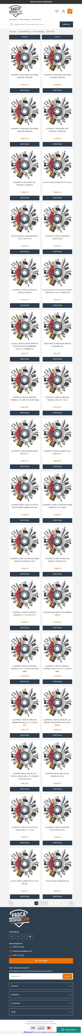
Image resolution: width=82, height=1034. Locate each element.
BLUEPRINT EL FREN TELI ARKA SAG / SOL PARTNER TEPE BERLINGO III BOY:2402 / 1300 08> (57, 722)
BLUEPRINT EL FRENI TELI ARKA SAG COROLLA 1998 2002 (25, 291)
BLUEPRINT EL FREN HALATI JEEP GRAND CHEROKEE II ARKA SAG (24, 76)
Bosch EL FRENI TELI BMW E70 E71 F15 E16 (57, 182)
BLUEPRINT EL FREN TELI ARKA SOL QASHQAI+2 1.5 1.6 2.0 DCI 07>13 (24, 613)
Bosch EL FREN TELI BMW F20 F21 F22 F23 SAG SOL (25, 882)
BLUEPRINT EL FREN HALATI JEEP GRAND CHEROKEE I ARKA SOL (24, 130)
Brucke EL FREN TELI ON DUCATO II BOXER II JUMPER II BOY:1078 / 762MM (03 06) (57, 291)
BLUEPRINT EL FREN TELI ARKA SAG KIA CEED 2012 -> (25, 452)
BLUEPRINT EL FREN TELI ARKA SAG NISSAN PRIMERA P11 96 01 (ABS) (57, 506)
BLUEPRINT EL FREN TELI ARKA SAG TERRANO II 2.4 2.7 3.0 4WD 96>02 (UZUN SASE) (25, 668)
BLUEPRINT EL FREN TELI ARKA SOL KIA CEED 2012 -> (57, 452)
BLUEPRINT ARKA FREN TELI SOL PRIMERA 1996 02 (57, 613)
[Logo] (15, 11)
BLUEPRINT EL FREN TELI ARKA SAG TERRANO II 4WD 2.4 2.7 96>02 (57, 398)
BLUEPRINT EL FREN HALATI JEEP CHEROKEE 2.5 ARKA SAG (57, 130)
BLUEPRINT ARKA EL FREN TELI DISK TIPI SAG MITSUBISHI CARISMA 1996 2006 (24, 506)
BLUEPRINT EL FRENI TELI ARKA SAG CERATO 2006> (57, 237)
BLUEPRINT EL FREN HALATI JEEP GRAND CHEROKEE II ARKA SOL (57, 76)
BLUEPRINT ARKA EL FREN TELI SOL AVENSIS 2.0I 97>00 (57, 775)
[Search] (41, 24)
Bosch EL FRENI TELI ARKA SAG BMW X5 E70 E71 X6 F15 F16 (24, 237)
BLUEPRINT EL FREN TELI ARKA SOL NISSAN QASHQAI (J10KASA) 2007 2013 (24, 560)
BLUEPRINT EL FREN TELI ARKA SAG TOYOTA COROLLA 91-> (57, 828)
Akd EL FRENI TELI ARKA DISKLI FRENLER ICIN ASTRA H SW (57, 345)
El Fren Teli (50, 31)
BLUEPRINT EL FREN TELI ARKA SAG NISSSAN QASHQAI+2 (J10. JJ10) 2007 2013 (25, 722)
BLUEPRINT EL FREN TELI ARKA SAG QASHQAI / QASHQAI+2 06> (57, 560)
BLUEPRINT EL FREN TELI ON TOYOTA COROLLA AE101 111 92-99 (24, 828)
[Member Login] (63, 11)
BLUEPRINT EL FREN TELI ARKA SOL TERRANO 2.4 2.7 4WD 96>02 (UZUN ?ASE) (24, 398)
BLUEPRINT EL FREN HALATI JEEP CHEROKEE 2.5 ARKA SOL (25, 184)
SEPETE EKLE (24, 90)
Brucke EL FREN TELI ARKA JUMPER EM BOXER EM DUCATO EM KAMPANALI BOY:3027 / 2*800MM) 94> (25, 346)
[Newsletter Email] (41, 976)
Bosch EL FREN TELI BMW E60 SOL (57, 881)
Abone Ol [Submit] (67, 976)
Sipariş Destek (69, 1029)
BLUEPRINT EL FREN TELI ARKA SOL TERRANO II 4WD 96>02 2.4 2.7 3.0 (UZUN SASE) (57, 668)
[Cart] (70, 11)
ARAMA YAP (66, 24)
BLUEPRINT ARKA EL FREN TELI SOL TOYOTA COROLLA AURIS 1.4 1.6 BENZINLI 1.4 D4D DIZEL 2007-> (24, 776)
